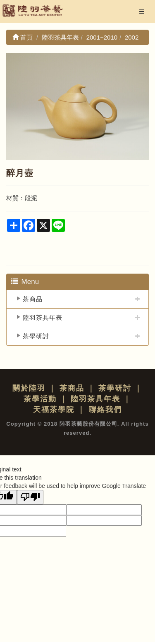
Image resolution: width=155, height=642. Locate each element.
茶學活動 (40, 399)
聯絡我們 (105, 409)
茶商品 (33, 298)
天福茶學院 (53, 409)
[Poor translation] (30, 497)
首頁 (22, 37)
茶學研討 (36, 336)
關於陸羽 (28, 388)
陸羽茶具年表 (42, 317)
